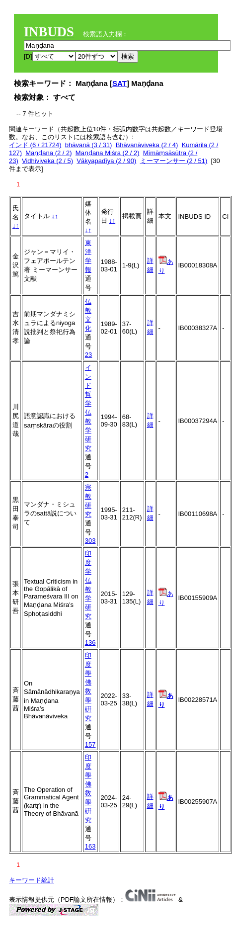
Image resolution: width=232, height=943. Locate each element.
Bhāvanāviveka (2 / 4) (147, 145)
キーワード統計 (31, 880)
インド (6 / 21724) (35, 145)
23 (88, 354)
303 (90, 540)
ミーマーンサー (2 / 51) (174, 161)
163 (90, 846)
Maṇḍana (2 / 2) (48, 153)
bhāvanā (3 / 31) (88, 145)
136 (90, 642)
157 (90, 744)
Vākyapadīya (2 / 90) (106, 161)
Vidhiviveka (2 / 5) (47, 161)
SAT (119, 83)
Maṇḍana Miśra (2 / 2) (108, 153)
